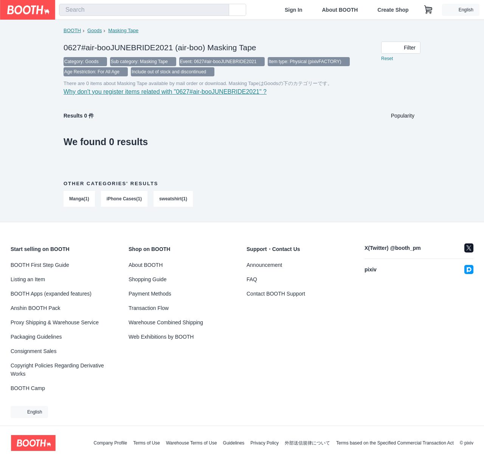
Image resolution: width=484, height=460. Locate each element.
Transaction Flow (149, 308)
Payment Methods (150, 294)
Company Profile (110, 443)
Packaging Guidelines (36, 337)
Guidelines (234, 443)
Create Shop (392, 9)
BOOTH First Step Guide (40, 265)
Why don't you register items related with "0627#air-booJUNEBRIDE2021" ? (165, 93)
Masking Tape (123, 30)
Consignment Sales (33, 351)
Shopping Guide (147, 279)
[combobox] (144, 10)
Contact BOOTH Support (276, 294)
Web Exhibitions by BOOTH (161, 337)
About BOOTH (340, 9)
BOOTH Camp (28, 388)
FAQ (252, 279)
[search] (221, 10)
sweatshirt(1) (173, 200)
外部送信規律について (307, 443)
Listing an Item (28, 279)
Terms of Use (146, 443)
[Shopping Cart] (428, 10)
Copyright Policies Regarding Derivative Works (57, 369)
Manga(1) (79, 200)
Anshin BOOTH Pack (35, 308)
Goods (94, 30)
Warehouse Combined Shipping (166, 322)
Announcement (264, 265)
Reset (387, 59)
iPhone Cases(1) (124, 200)
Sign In (293, 9)
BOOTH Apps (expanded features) (51, 294)
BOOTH (72, 30)
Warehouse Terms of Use (191, 443)
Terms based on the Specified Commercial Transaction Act (395, 443)
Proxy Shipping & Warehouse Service (55, 322)
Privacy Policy (264, 443)
